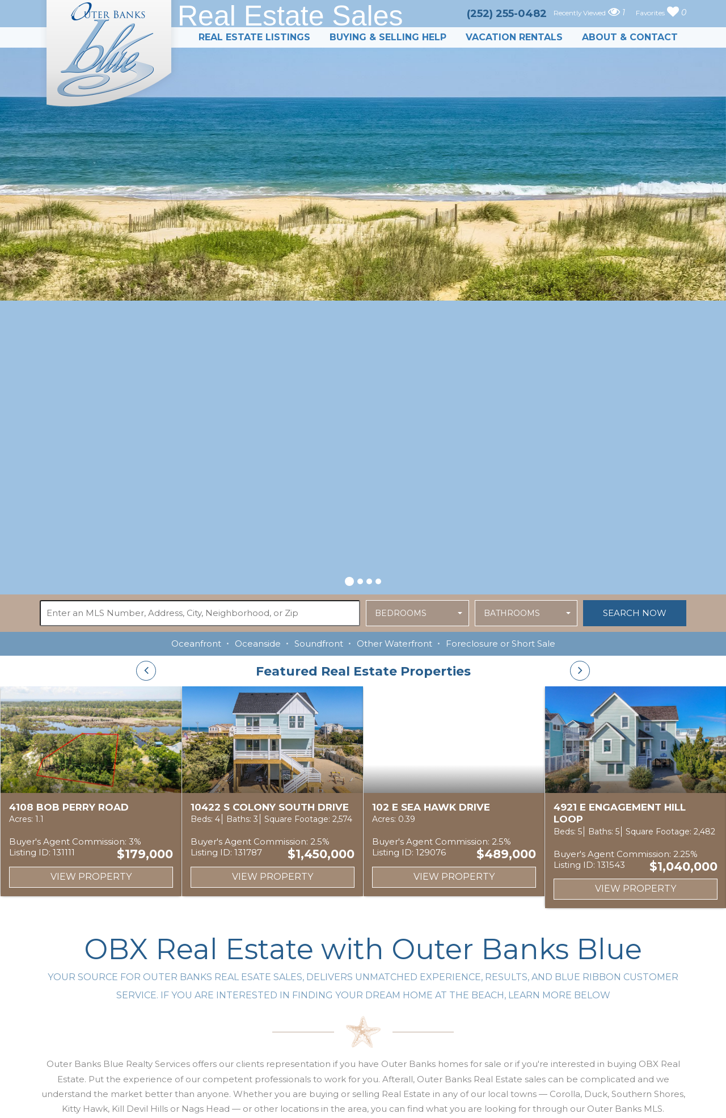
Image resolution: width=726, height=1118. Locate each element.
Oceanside (258, 643)
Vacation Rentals (514, 37)
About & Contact (630, 37)
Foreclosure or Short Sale (500, 643)
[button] (349, 579)
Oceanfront (196, 643)
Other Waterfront (394, 643)
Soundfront (318, 643)
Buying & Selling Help (388, 37)
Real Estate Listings (254, 37)
